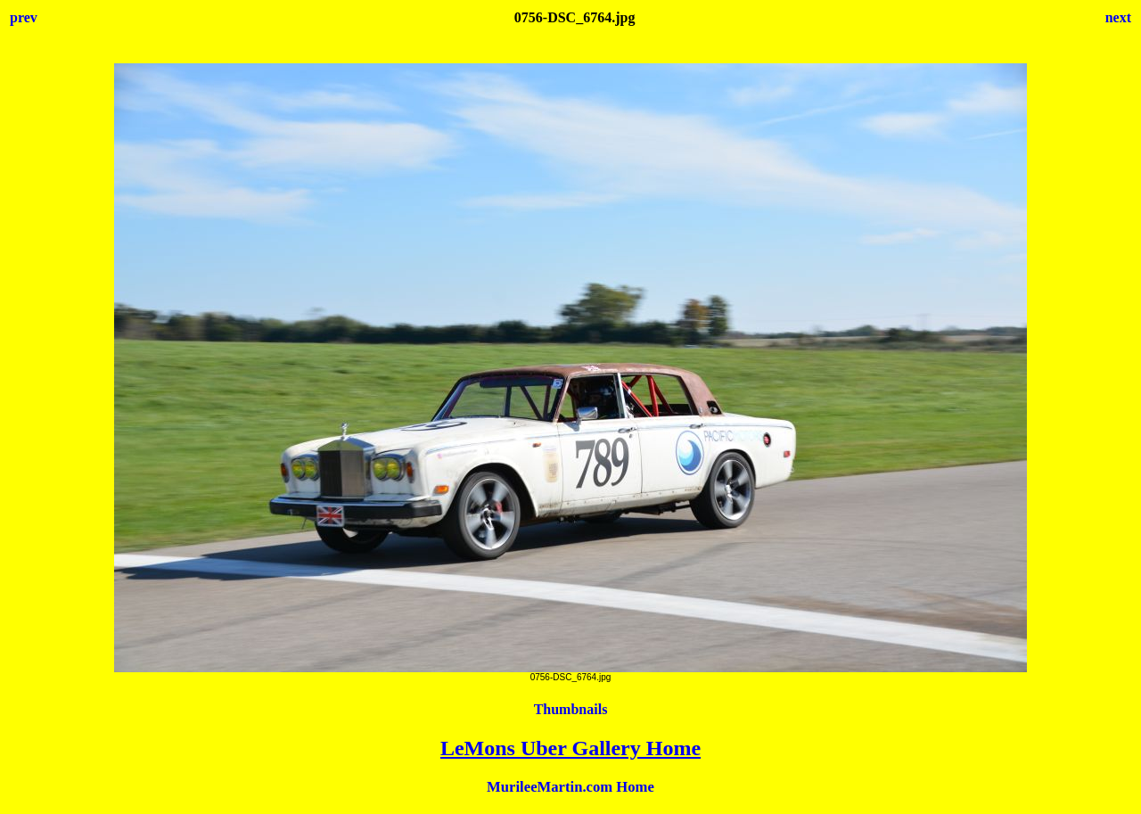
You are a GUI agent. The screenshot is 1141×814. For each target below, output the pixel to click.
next (1118, 17)
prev (23, 17)
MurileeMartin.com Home (570, 786)
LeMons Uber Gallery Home (570, 748)
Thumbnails (571, 709)
